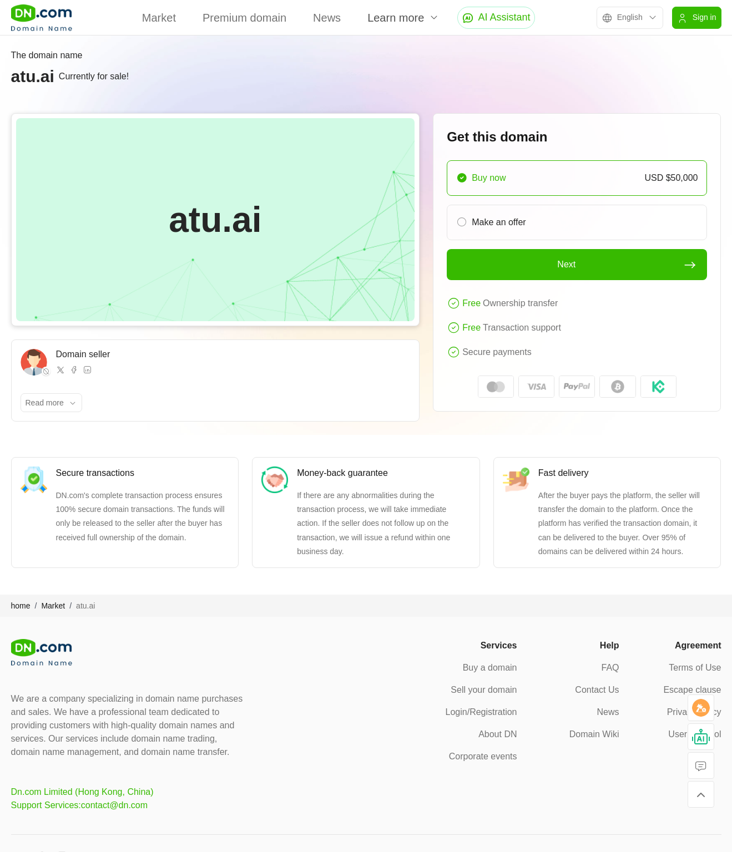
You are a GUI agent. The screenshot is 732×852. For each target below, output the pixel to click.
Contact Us (597, 689)
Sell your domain (484, 689)
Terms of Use (695, 667)
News (327, 18)
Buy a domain (490, 667)
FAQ (610, 667)
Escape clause (692, 689)
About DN (497, 734)
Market (159, 18)
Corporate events (483, 756)
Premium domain (244, 18)
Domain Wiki (594, 734)
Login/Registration (481, 712)
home (21, 605)
